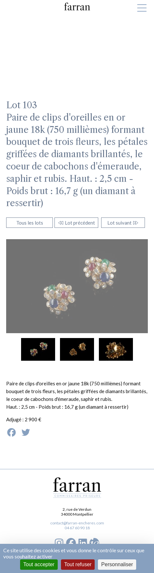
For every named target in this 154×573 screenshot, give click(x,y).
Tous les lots (29, 223)
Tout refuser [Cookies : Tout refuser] (77, 564)
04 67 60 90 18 (77, 527)
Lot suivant (123, 223)
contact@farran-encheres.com (77, 522)
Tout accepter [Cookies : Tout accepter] (38, 564)
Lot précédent (76, 223)
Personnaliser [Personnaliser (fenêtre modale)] (117, 564)
